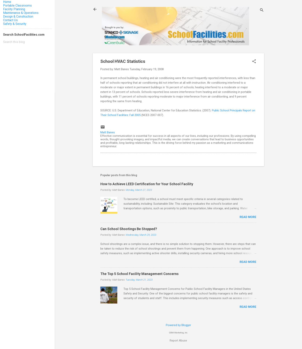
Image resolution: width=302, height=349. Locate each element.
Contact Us (10, 20)
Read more (248, 217)
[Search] (261, 10)
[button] (254, 61)
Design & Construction (18, 16)
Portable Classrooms (17, 5)
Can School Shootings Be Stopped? (128, 229)
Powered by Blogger (178, 325)
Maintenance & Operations (21, 13)
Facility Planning (14, 9)
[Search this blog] (27, 42)
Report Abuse (178, 340)
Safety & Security (14, 24)
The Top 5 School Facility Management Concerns (139, 274)
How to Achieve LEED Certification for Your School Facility (146, 184)
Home (7, 2)
